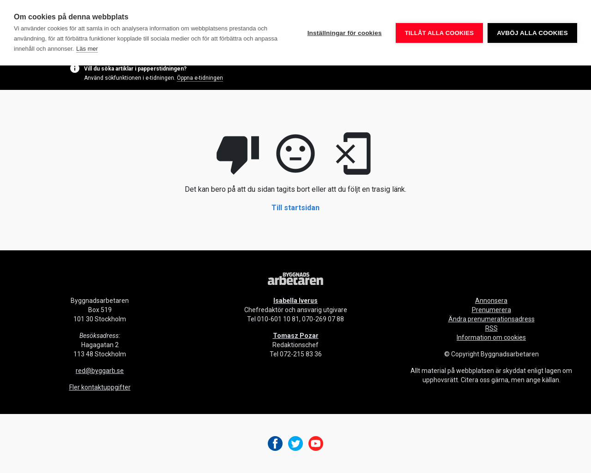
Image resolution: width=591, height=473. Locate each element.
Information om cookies (491, 337)
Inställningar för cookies (345, 33)
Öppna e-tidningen (200, 78)
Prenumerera (491, 309)
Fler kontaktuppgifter (100, 387)
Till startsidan (295, 207)
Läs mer (87, 48)
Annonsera (491, 300)
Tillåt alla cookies (439, 33)
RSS (491, 328)
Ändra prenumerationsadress (491, 319)
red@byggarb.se (100, 370)
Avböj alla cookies (532, 33)
